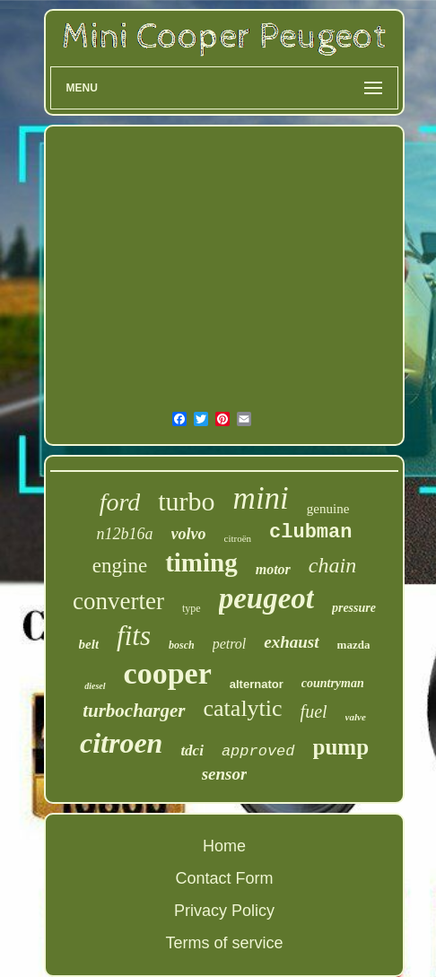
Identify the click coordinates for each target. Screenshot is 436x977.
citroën (238, 538)
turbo (186, 501)
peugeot (266, 598)
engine (119, 565)
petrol (230, 643)
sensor (225, 773)
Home (224, 846)
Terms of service (224, 943)
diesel (94, 686)
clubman (310, 532)
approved (258, 751)
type (191, 608)
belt (89, 644)
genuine (328, 509)
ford (120, 502)
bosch (182, 645)
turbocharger (134, 710)
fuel (314, 711)
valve (355, 716)
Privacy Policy (224, 911)
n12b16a (125, 534)
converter (118, 601)
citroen (121, 743)
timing (201, 562)
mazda (354, 644)
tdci (192, 750)
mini (261, 498)
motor (273, 569)
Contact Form (224, 878)
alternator (256, 684)
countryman (332, 683)
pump (341, 747)
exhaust (291, 641)
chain (332, 565)
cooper (168, 673)
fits (134, 635)
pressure (354, 608)
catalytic (243, 708)
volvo (188, 534)
